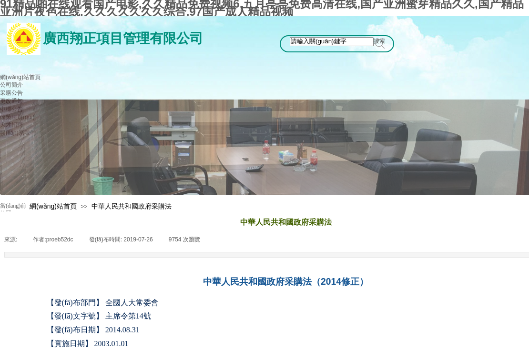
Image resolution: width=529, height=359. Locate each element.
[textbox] (332, 41)
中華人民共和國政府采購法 (132, 206)
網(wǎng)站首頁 (53, 206)
